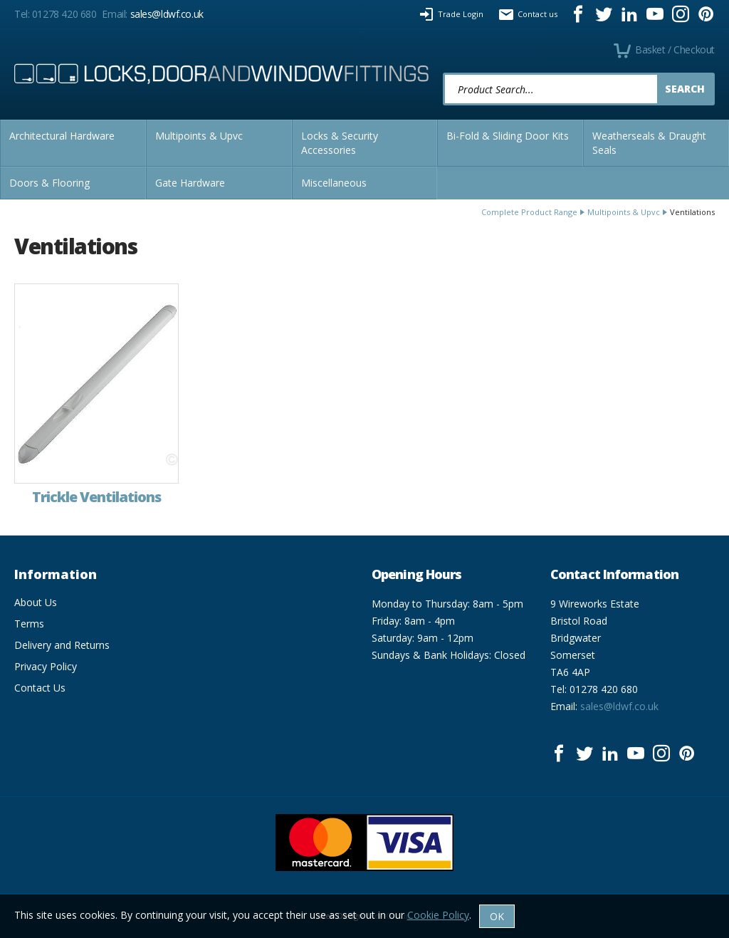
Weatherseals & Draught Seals (649, 143)
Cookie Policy (438, 915)
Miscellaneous (334, 182)
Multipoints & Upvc (199, 135)
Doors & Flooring (49, 182)
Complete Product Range (529, 212)
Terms (29, 623)
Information (55, 574)
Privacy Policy (45, 666)
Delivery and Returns (62, 645)
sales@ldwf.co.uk (167, 14)
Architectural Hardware (62, 135)
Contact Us (39, 687)
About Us (35, 602)
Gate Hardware (190, 182)
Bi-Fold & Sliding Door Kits (507, 135)
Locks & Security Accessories (339, 143)
